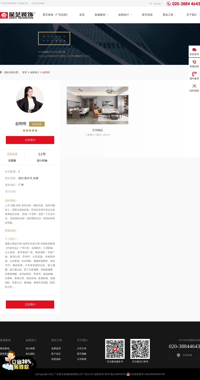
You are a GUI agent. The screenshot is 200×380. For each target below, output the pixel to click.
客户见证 (56, 353)
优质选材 (56, 359)
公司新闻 (81, 359)
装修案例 (100, 14)
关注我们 (156, 4)
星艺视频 (81, 353)
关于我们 (191, 14)
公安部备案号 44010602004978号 (145, 374)
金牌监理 (56, 348)
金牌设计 (123, 14)
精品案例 (4, 348)
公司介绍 (81, 348)
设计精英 (30, 348)
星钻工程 (168, 14)
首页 (82, 14)
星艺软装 (147, 14)
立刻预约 (30, 140)
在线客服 (184, 355)
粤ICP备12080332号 (115, 374)
